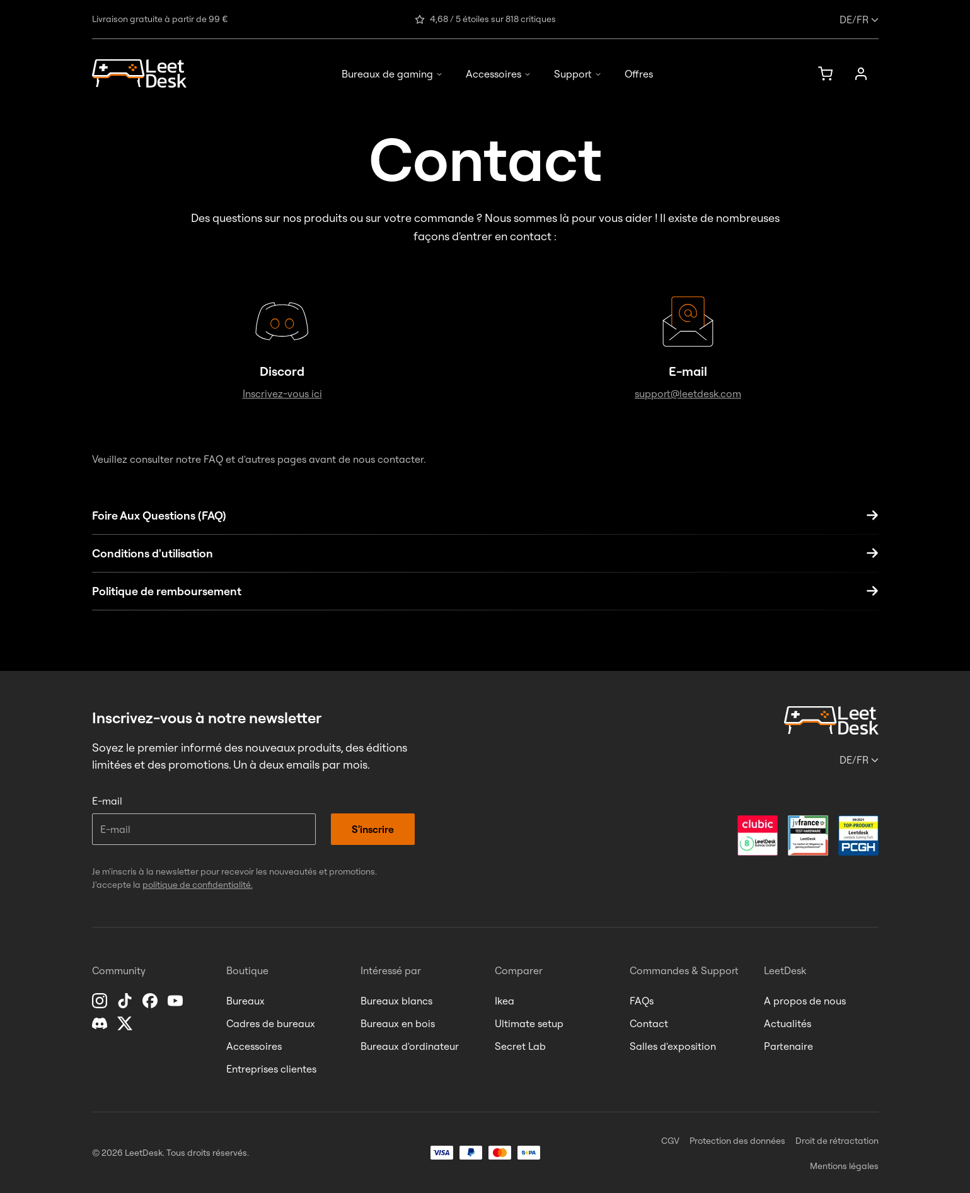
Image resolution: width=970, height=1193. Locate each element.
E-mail (107, 800)
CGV (670, 1140)
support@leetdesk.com (688, 393)
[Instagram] (101, 1000)
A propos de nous (805, 1000)
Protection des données (737, 1140)
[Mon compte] (861, 73)
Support (578, 73)
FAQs (642, 1000)
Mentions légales (844, 1166)
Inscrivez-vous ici (282, 393)
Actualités (787, 1023)
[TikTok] (126, 1000)
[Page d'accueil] (139, 73)
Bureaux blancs (396, 1000)
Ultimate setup (529, 1023)
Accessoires (498, 73)
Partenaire (788, 1046)
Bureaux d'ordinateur (410, 1046)
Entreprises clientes (271, 1068)
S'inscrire (373, 829)
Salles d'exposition (673, 1046)
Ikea (504, 1000)
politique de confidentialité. (197, 884)
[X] (126, 1023)
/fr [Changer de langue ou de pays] (859, 20)
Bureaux (245, 1000)
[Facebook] (151, 1000)
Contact (649, 1023)
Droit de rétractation (837, 1140)
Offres (639, 73)
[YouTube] (176, 1000)
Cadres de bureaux (270, 1023)
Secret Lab (520, 1046)
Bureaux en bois (398, 1023)
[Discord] (101, 1023)
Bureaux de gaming (392, 73)
